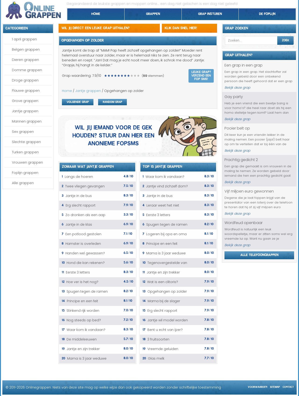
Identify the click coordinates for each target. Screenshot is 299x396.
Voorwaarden (257, 386)
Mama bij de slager (164, 301)
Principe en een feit (82, 301)
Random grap (112, 101)
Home (95, 13)
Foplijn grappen (25, 172)
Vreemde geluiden (162, 349)
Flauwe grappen (26, 90)
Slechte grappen (26, 141)
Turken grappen (25, 152)
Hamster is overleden (83, 243)
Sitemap (275, 386)
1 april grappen (24, 39)
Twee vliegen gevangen (85, 186)
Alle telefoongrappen (259, 254)
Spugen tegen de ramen (87, 291)
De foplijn (267, 13)
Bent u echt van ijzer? (165, 329)
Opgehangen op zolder (167, 291)
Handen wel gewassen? (85, 253)
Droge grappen (25, 80)
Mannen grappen (27, 121)
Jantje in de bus (78, 195)
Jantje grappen (25, 111)
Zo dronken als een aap (85, 215)
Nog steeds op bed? (84, 320)
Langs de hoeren (79, 176)
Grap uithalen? (239, 54)
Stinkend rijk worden (83, 310)
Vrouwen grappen (27, 162)
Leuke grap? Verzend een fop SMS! (201, 75)
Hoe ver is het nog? (82, 282)
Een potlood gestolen (83, 234)
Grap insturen (210, 13)
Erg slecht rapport (81, 205)
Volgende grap (78, 101)
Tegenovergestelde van (167, 262)
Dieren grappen (25, 59)
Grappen (153, 13)
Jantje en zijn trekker (83, 349)
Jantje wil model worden (167, 320)
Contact (288, 386)
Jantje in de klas (78, 224)
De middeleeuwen (82, 339)
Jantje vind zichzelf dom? (167, 186)
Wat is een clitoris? (162, 282)
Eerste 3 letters (78, 272)
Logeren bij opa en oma (166, 234)
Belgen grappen (26, 49)
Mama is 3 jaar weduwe (87, 358)
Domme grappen (27, 69)
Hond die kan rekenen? (86, 262)
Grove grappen (25, 100)
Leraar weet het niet (162, 205)
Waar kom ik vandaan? (86, 329)
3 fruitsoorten (158, 339)
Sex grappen (23, 131)
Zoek (285, 39)
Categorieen (16, 27)
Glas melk (156, 358)
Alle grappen (23, 182)
